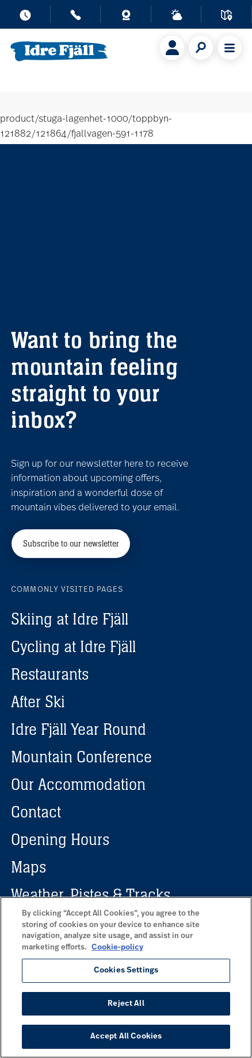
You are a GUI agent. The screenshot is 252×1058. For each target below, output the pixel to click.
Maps (28, 867)
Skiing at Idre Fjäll (69, 619)
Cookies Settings (126, 970)
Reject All (126, 1003)
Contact (36, 812)
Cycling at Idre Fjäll (73, 646)
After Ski (38, 701)
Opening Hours (60, 839)
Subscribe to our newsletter (71, 543)
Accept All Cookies (126, 1036)
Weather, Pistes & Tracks (90, 894)
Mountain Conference (81, 756)
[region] (126, 977)
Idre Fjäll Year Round (78, 729)
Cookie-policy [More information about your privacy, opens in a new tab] (117, 947)
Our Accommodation (78, 784)
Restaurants (50, 674)
